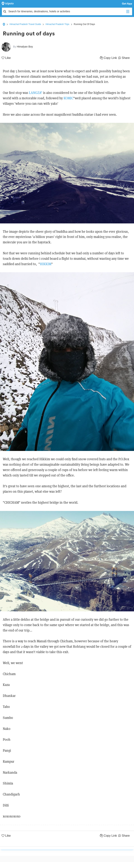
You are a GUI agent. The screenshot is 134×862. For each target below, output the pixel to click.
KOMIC (68, 98)
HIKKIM (45, 264)
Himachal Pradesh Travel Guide (25, 24)
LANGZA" (35, 93)
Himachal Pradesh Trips (57, 24)
